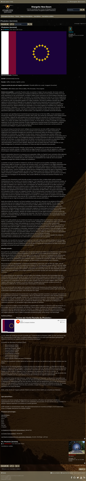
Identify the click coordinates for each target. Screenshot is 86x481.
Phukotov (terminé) (8, 21)
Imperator (71, 32)
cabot (10, 478)
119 (75, 458)
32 (74, 34)
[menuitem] (11, 2)
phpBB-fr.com (8, 476)
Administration (72, 454)
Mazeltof (6, 478)
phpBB (8, 475)
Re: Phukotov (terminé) (9, 442)
